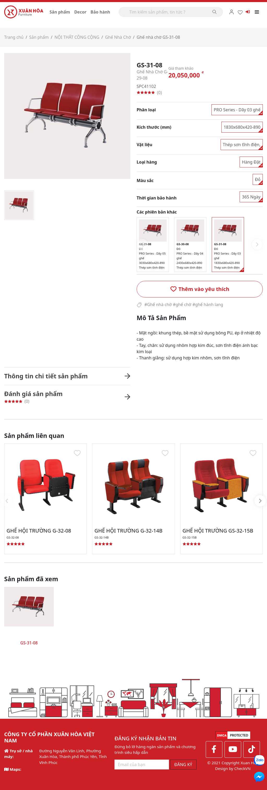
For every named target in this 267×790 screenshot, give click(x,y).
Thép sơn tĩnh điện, (241, 144)
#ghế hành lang (208, 304)
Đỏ (257, 179)
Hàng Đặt (251, 162)
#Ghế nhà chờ (158, 304)
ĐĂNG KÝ (183, 764)
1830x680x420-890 (242, 127)
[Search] (171, 12)
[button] (200, 289)
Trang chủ (14, 37)
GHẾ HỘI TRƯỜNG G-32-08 (39, 530)
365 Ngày (251, 196)
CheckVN (242, 768)
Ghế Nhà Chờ (119, 37)
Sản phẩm (60, 12)
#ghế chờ (182, 304)
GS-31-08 (29, 643)
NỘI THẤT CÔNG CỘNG (77, 37)
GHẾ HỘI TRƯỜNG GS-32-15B (219, 530)
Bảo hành (100, 12)
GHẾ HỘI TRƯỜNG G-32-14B (129, 530)
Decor (80, 12)
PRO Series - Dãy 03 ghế (237, 109)
